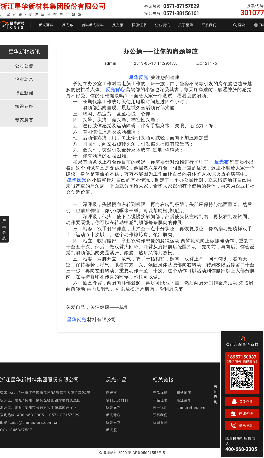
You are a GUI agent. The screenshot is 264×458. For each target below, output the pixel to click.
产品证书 (160, 400)
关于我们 (160, 407)
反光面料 (46, 25)
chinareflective (190, 407)
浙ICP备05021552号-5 (146, 452)
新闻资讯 (160, 422)
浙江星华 (183, 400)
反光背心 (113, 415)
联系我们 (209, 25)
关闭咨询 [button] (216, 394)
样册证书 (139, 25)
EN (259, 25)
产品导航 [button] (4, 229)
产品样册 (160, 393)
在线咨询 (242, 413)
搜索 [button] (239, 25)
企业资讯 (162, 25)
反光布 (67, 25)
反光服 (117, 25)
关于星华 (185, 25)
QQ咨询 (242, 401)
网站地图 (183, 393)
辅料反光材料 (92, 25)
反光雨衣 (113, 422)
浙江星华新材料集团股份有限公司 (53, 6)
